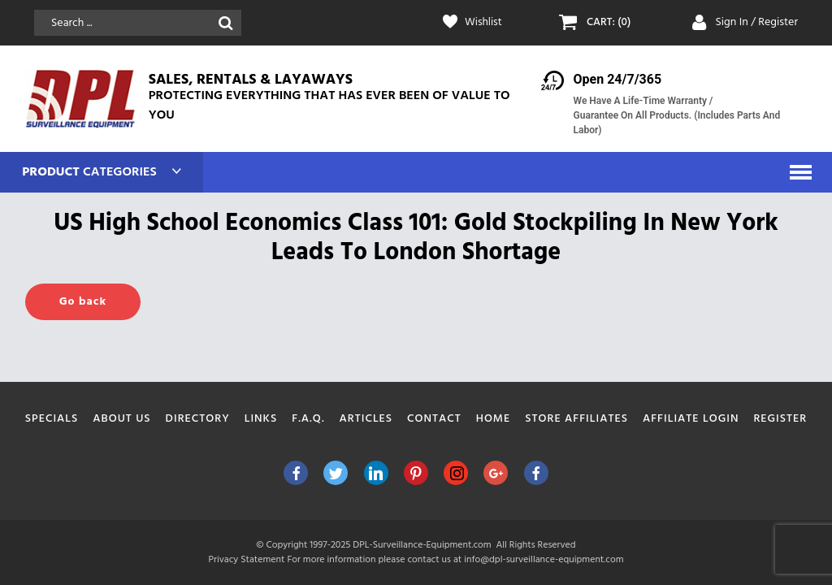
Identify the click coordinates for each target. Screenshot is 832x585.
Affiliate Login (691, 419)
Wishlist (484, 23)
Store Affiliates (576, 419)
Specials (52, 419)
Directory (198, 419)
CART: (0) (609, 23)
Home (493, 419)
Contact (434, 419)
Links (261, 419)
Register (780, 419)
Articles (366, 419)
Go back (82, 301)
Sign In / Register (756, 22)
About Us (121, 419)
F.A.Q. (308, 419)
